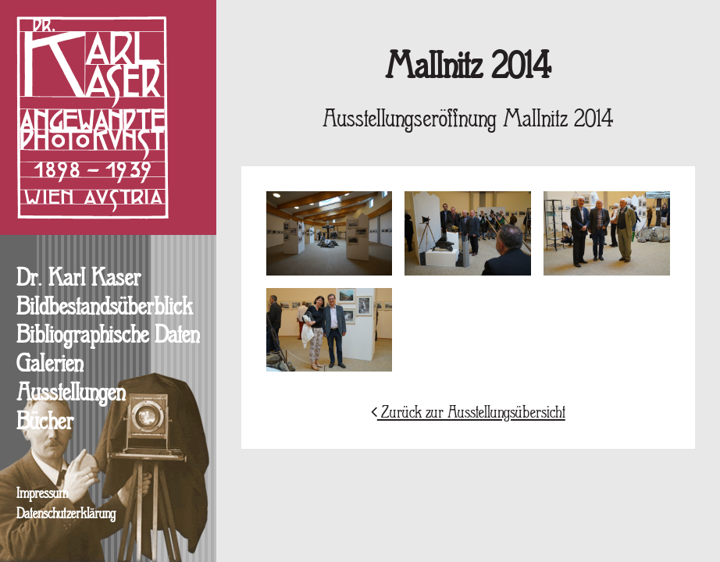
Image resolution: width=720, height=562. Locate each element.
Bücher (44, 423)
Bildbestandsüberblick (104, 308)
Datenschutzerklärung (66, 514)
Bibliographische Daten (107, 336)
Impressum (42, 494)
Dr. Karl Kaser (78, 279)
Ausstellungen (70, 394)
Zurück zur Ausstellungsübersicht (468, 413)
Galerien (49, 365)
